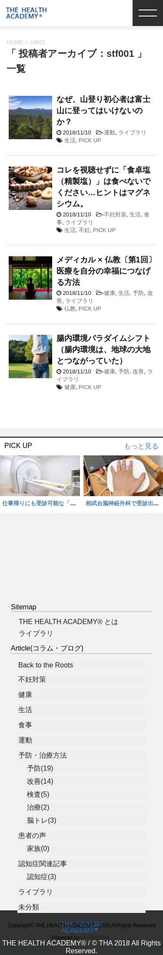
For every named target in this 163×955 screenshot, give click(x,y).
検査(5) (38, 794)
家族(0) (38, 848)
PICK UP (90, 140)
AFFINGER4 (95, 938)
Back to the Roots (45, 665)
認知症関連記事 (42, 863)
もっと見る (141, 446)
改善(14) (40, 781)
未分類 (28, 907)
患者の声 (32, 835)
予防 (138, 293)
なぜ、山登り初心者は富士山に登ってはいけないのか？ (103, 110)
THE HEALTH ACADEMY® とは (68, 621)
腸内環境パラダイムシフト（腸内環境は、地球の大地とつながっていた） (103, 349)
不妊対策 (115, 214)
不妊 (84, 230)
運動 (109, 132)
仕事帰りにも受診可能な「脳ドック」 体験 (58, 503)
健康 (109, 293)
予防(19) (40, 768)
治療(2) (38, 807)
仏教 (70, 308)
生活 (70, 140)
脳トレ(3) (42, 820)
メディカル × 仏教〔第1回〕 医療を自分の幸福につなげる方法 (106, 271)
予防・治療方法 (42, 755)
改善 (138, 371)
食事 (25, 725)
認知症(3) (42, 876)
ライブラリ (132, 132)
